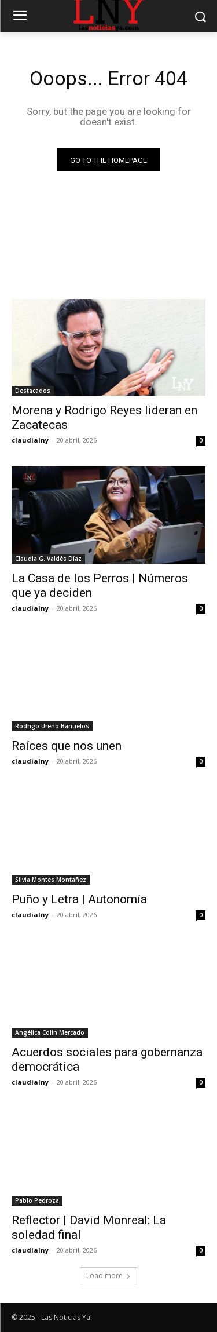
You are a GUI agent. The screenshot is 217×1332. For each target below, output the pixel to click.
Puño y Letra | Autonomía (79, 899)
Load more (108, 1275)
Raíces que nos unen (67, 746)
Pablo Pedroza (37, 1200)
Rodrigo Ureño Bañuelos (52, 726)
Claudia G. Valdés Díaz (48, 558)
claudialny (30, 440)
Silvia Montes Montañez (50, 879)
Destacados (32, 390)
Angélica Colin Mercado (49, 1032)
